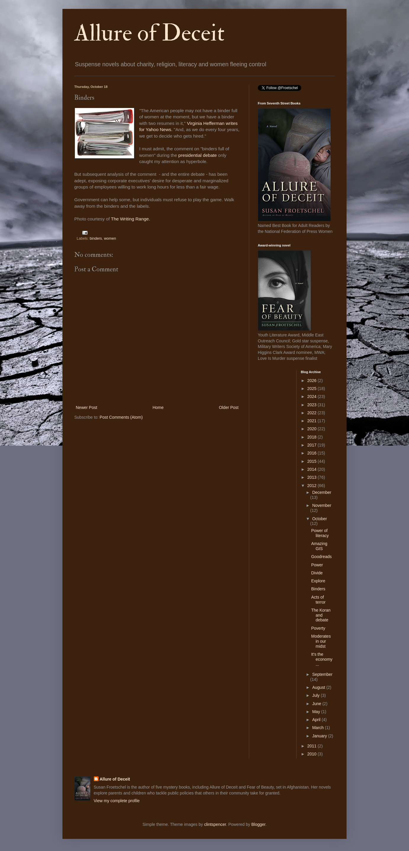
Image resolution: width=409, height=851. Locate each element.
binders (96, 238)
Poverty (318, 628)
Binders (318, 588)
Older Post (229, 407)
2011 (312, 746)
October (319, 518)
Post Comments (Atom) (121, 417)
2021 (312, 420)
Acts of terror (318, 600)
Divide (317, 572)
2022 (312, 412)
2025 (312, 388)
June (317, 703)
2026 (312, 380)
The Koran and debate (320, 615)
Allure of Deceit (149, 33)
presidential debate (198, 155)
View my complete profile (117, 800)
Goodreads (321, 556)
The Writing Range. (131, 218)
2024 (312, 396)
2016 (312, 453)
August (319, 687)
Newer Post (86, 407)
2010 (312, 754)
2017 (312, 445)
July (316, 695)
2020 (312, 428)
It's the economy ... (321, 659)
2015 (312, 461)
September (322, 674)
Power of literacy (320, 533)
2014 (312, 469)
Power (317, 565)
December (321, 492)
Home (157, 407)
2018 (312, 437)
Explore (318, 580)
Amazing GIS (319, 546)
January (320, 736)
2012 (312, 485)
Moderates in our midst (321, 641)
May (316, 711)
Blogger (258, 824)
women (110, 238)
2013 (312, 477)
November (321, 505)
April (317, 719)
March (318, 727)
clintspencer (215, 824)
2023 (312, 404)
